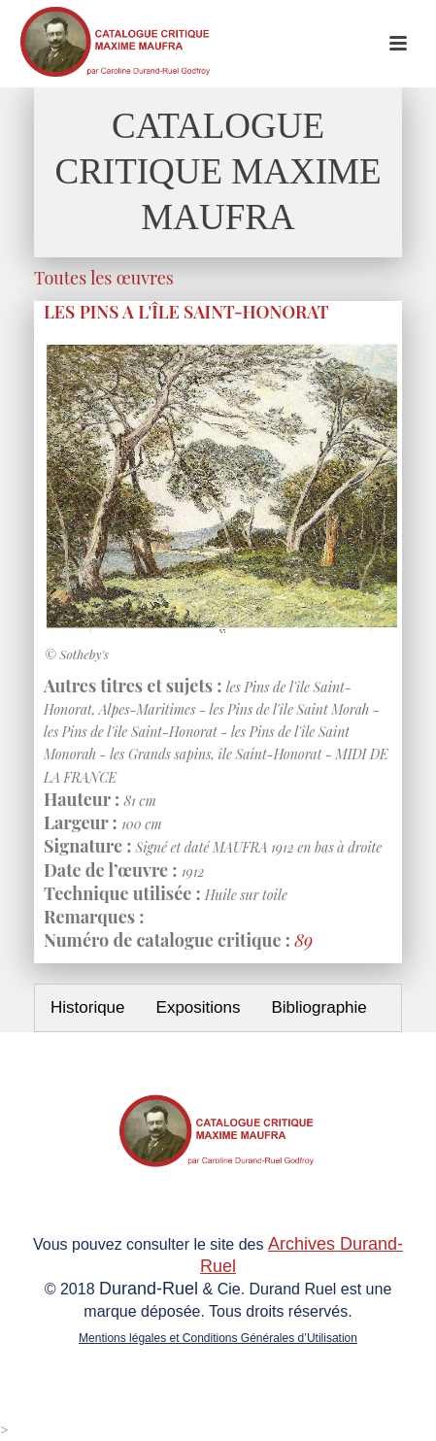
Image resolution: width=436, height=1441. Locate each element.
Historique (87, 1007)
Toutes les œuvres (104, 277)
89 (303, 940)
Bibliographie (318, 1007)
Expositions (198, 1007)
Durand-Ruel (148, 1288)
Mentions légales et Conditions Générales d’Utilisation (218, 1338)
